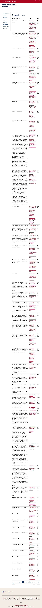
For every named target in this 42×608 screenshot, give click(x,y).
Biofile (4, 15)
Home (5, 9)
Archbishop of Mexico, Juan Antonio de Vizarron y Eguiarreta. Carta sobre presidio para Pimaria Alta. (32, 501)
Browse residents (5, 21)
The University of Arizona (29, 606)
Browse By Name (18, 9)
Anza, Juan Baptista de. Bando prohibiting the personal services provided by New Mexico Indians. (32, 306)
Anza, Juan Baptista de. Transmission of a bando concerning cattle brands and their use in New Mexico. (32, 317)
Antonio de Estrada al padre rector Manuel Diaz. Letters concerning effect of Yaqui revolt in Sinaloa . (32, 105)
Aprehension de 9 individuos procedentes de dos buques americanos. (32, 446)
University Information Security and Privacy (21, 605)
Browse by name (5, 18)
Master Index (10, 9)
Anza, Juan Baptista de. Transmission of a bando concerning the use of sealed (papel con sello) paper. (32, 327)
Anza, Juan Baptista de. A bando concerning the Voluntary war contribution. (32, 285)
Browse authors (6, 26)
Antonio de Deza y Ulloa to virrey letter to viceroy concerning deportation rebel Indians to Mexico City (32, 95)
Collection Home (6, 13)
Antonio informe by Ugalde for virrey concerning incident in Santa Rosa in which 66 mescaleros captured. (32, 229)
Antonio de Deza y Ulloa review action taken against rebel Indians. (32, 69)
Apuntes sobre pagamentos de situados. (32, 489)
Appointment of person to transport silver (32, 396)
